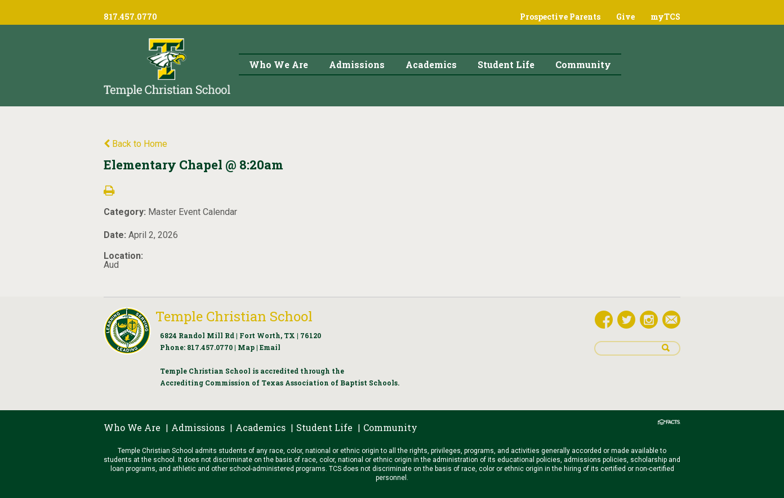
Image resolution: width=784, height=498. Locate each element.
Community (390, 427)
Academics (260, 427)
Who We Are (132, 427)
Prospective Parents (560, 16)
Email (270, 347)
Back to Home (135, 143)
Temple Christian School (234, 316)
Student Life (324, 427)
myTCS (665, 16)
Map (246, 347)
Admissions (198, 427)
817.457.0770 (210, 347)
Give (625, 16)
